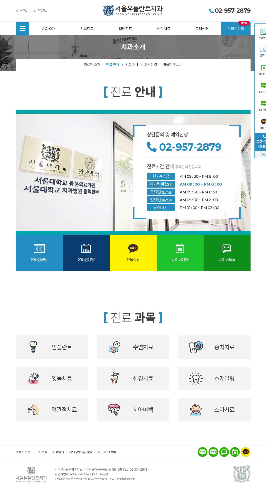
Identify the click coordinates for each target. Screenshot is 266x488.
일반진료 (125, 29)
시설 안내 (132, 65)
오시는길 (150, 65)
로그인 (20, 11)
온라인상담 (235, 29)
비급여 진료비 (172, 65)
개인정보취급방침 (81, 452)
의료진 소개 (92, 65)
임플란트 (87, 29)
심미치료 (163, 29)
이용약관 (58, 452)
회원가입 (39, 11)
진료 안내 (112, 65)
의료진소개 (23, 452)
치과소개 (48, 29)
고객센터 (202, 29)
